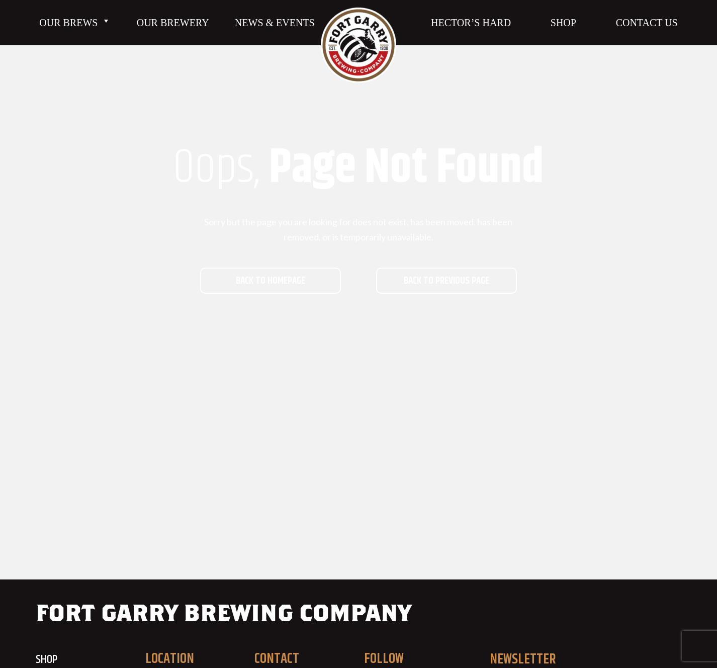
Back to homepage (270, 281)
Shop (563, 22)
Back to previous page (446, 281)
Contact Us (647, 22)
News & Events (275, 22)
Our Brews (75, 23)
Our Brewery (173, 22)
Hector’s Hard (471, 22)
